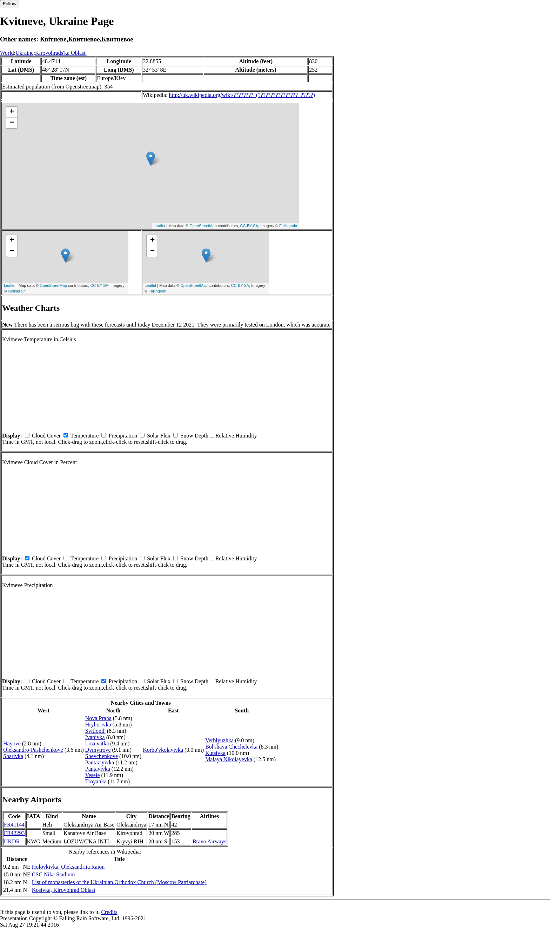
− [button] (11, 123)
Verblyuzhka (219, 740)
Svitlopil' (95, 731)
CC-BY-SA (249, 226)
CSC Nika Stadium (53, 874)
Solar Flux (158, 436)
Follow (9, 3)
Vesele (92, 775)
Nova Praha (98, 718)
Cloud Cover (46, 436)
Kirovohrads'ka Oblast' (61, 53)
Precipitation (122, 436)
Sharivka (13, 756)
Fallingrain (288, 226)
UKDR (12, 841)
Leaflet (159, 226)
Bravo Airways (209, 841)
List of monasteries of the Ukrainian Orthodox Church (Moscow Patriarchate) (119, 882)
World (7, 53)
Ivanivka (95, 737)
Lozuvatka (97, 743)
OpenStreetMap (203, 226)
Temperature (85, 436)
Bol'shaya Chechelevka (231, 747)
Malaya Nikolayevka (228, 759)
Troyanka (96, 781)
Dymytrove (98, 750)
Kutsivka (215, 753)
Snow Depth (194, 436)
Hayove (12, 743)
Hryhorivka (98, 725)
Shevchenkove (101, 756)
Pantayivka (97, 769)
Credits (109, 912)
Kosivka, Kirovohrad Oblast (63, 890)
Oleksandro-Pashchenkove (33, 750)
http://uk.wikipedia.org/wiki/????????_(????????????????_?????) (242, 95)
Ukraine (24, 53)
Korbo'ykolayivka (163, 750)
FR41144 (14, 825)
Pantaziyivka (99, 762)
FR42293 (14, 833)
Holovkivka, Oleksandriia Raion (68, 867)
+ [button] (11, 112)
